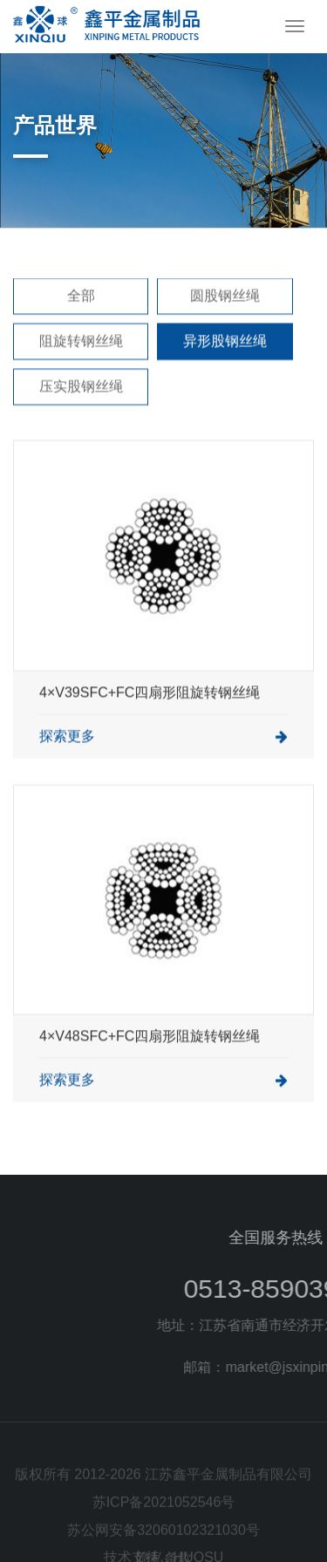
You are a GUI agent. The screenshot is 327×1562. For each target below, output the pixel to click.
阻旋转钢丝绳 (81, 361)
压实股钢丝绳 (81, 406)
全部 (81, 316)
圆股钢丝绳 (225, 316)
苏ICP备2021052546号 (163, 1518)
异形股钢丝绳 (225, 361)
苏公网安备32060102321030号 (163, 1546)
